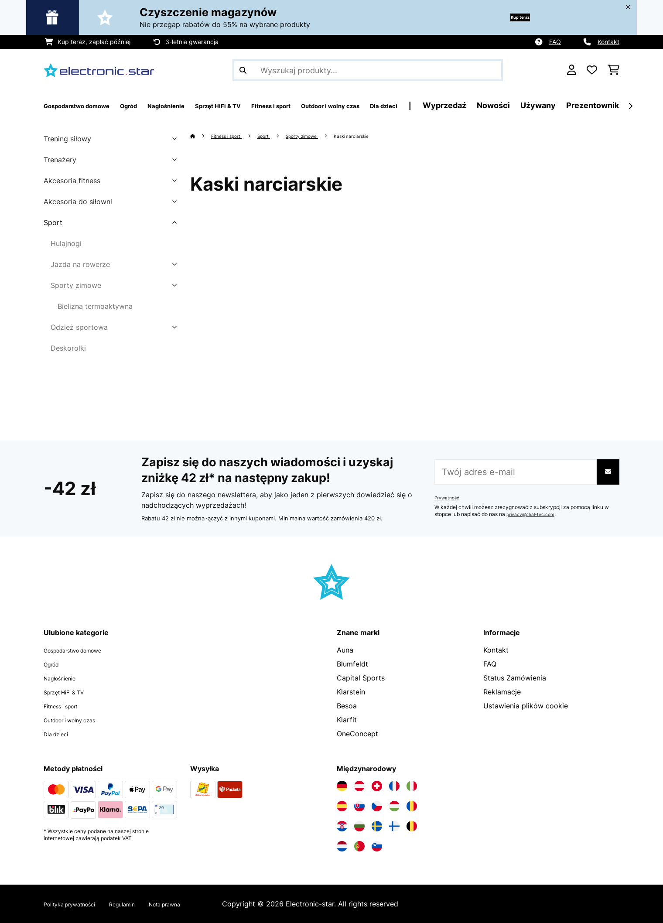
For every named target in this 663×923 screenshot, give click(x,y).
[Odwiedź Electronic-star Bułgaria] (359, 826)
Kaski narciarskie (382, 135)
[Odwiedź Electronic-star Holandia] (342, 846)
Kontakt (608, 41)
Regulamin (144, 903)
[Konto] (571, 70)
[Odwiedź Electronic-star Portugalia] (359, 846)
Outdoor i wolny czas (79, 719)
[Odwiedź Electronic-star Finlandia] (394, 826)
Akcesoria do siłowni (78, 201)
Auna (345, 650)
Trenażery (60, 159)
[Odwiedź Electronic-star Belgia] (412, 826)
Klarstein (351, 691)
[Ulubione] (592, 70)
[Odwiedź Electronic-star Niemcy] (342, 786)
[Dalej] (630, 106)
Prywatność (449, 498)
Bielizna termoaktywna (95, 306)
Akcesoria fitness (72, 180)
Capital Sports (361, 677)
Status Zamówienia (514, 677)
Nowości (598, 105)
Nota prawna (196, 903)
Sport (53, 222)
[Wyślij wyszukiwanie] (242, 70)
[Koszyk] (613, 70)
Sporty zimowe (76, 285)
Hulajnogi (66, 243)
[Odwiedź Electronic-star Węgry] (394, 806)
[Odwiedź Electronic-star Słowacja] (359, 806)
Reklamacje (502, 691)
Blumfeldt (352, 664)
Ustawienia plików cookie (525, 705)
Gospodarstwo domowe (83, 650)
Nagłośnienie (65, 677)
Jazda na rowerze (80, 264)
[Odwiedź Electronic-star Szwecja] (377, 826)
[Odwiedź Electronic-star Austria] (359, 786)
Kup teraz (508, 17)
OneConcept (357, 733)
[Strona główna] (201, 135)
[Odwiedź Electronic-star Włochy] (412, 786)
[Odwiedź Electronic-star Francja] (394, 786)
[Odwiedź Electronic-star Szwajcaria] (377, 786)
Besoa (347, 705)
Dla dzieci (60, 733)
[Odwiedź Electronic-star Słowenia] (377, 846)
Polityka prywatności (78, 903)
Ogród (54, 664)
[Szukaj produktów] (367, 70)
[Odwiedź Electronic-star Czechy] (377, 806)
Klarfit (347, 719)
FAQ (555, 41)
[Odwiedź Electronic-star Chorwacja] (342, 826)
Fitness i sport (232, 135)
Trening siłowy (67, 138)
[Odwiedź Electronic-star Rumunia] (412, 806)
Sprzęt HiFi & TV (71, 691)
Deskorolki (68, 348)
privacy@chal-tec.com (534, 514)
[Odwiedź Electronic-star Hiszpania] (342, 806)
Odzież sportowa (79, 327)
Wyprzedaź (549, 105)
